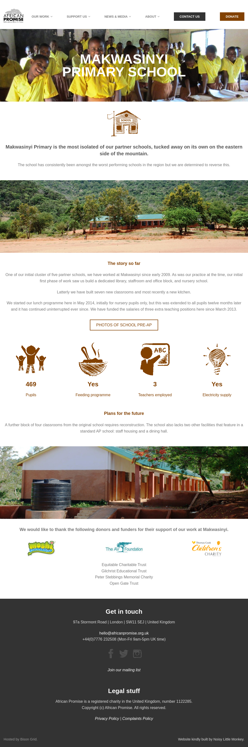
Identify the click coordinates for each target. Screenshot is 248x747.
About (150, 16)
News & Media (116, 16)
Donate (232, 16)
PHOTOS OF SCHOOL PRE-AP (124, 325)
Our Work (40, 16)
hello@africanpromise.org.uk (124, 633)
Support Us (77, 16)
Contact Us (190, 16)
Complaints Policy (137, 719)
